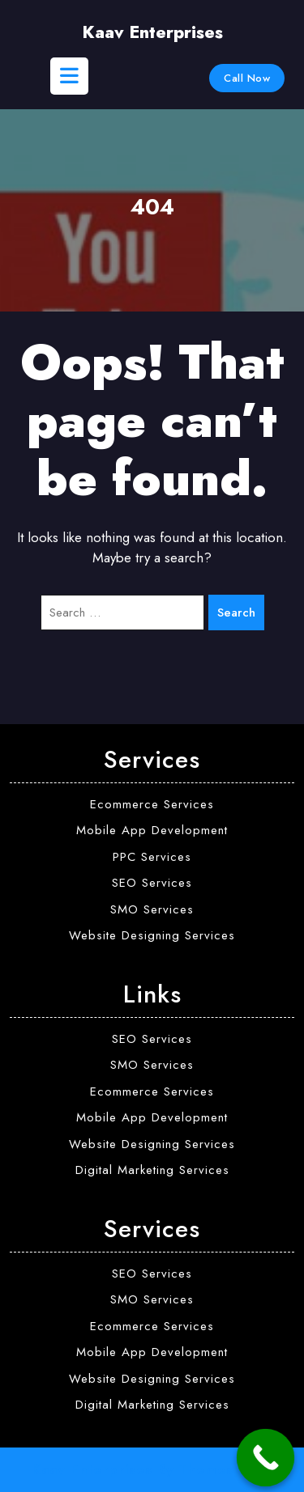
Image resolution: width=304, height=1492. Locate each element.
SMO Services (152, 909)
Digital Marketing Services (152, 1170)
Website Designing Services (152, 935)
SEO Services (152, 883)
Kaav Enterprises (152, 32)
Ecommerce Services (152, 804)
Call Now (247, 78)
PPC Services (152, 857)
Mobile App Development (152, 830)
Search (236, 612)
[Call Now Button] (266, 1458)
